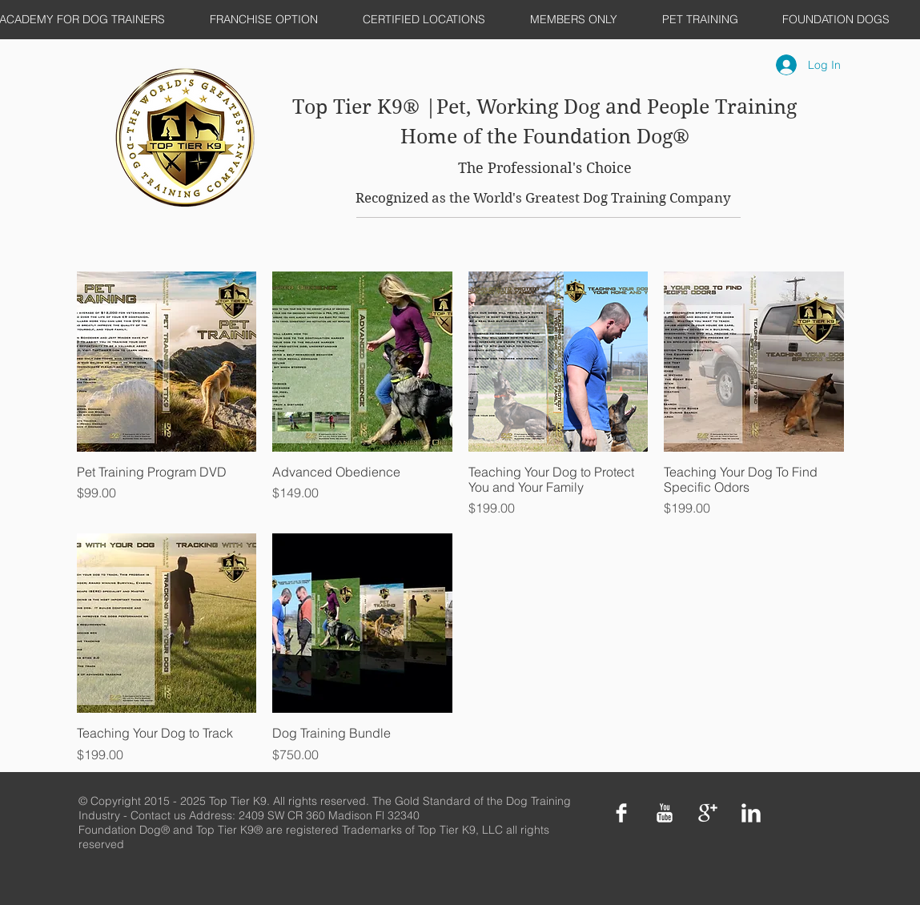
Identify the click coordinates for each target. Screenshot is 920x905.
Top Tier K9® (358, 107)
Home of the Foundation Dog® (544, 136)
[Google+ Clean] (707, 813)
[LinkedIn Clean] (751, 813)
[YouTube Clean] (664, 813)
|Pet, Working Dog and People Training (611, 107)
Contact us (160, 815)
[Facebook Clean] (621, 813)
